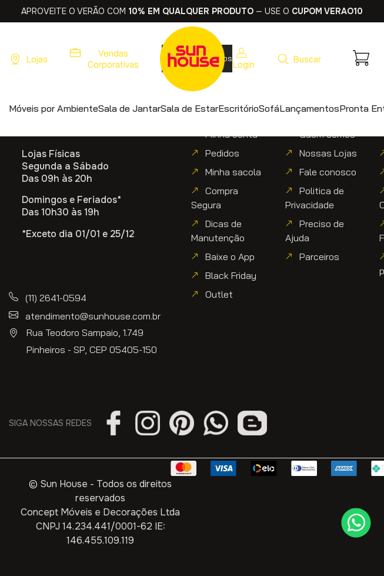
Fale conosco (327, 172)
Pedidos (222, 153)
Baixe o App (230, 256)
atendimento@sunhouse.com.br (93, 316)
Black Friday (230, 275)
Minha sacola (233, 172)
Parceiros (319, 256)
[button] (299, 59)
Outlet (219, 294)
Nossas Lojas (328, 153)
